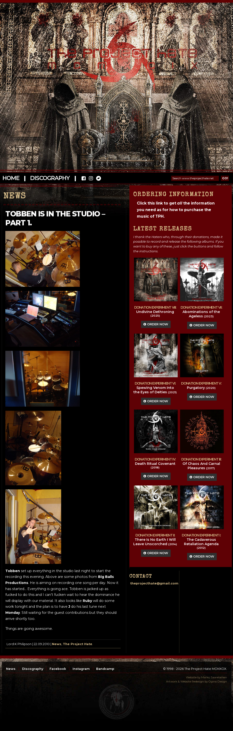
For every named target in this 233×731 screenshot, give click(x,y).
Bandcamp (105, 669)
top (116, 702)
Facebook (58, 669)
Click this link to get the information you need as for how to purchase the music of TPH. (176, 210)
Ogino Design (217, 681)
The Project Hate (77, 644)
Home (10, 178)
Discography (49, 178)
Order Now (155, 324)
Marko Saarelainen (214, 677)
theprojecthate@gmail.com (154, 583)
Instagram (81, 669)
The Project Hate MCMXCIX (115, 56)
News (56, 644)
